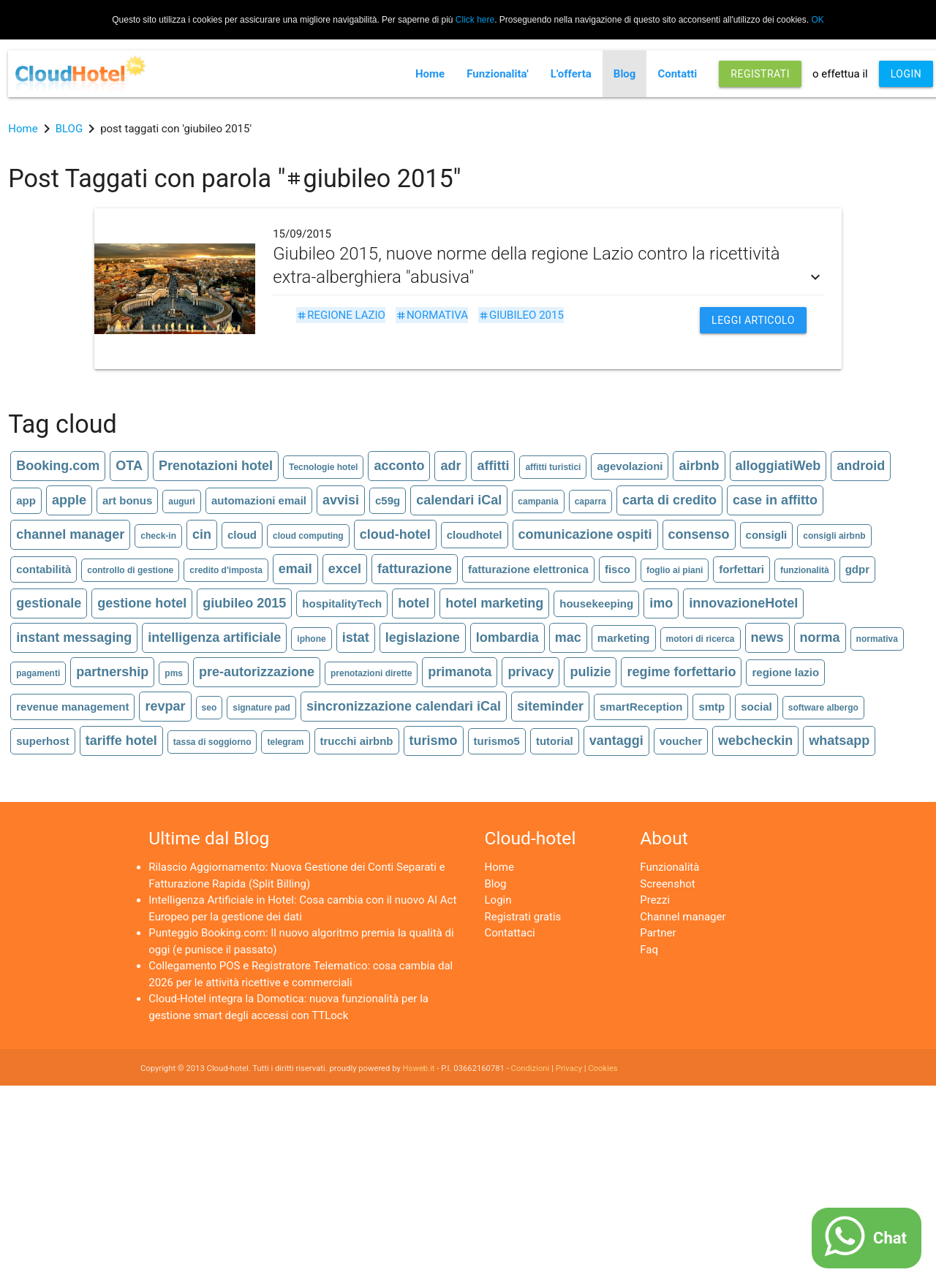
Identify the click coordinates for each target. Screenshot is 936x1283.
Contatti (677, 73)
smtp (711, 706)
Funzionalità (669, 867)
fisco (617, 569)
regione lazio (340, 315)
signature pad (261, 708)
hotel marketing (494, 603)
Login (498, 900)
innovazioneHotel (743, 603)
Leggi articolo (753, 320)
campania (538, 501)
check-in (158, 536)
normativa (432, 315)
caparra (590, 501)
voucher (681, 741)
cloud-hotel (395, 534)
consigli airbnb (834, 536)
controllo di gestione (130, 570)
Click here (475, 20)
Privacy (569, 1068)
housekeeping (596, 603)
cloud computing (308, 536)
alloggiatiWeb (778, 465)
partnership (112, 672)
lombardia (507, 637)
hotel (413, 603)
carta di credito (669, 500)
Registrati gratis (523, 916)
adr (450, 465)
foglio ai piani (674, 570)
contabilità (43, 569)
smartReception (641, 706)
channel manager (70, 534)
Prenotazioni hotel (216, 465)
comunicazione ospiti (585, 534)
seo (209, 708)
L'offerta (571, 73)
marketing (623, 638)
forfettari (741, 569)
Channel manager (682, 916)
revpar (165, 706)
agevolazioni (630, 466)
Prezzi (655, 900)
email (295, 568)
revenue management (72, 706)
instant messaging (74, 637)
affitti (493, 465)
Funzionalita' (498, 73)
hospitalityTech (342, 603)
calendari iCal (459, 500)
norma (820, 637)
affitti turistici (553, 467)
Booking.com (57, 465)
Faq (649, 949)
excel (344, 568)
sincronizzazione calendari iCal (403, 706)
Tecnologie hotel (323, 467)
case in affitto (775, 500)
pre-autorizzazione (256, 672)
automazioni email (258, 500)
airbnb (699, 465)
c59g (387, 500)
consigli (767, 535)
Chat (890, 1238)
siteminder (550, 706)
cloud (242, 535)
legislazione (422, 637)
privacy (530, 672)
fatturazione (414, 568)
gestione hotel (141, 603)
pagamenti (38, 673)
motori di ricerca (700, 639)
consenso (699, 534)
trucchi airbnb (356, 741)
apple (69, 500)
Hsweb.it (419, 1068)
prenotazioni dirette (371, 673)
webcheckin (755, 740)
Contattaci (510, 932)
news (767, 637)
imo (661, 603)
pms (174, 673)
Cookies (602, 1068)
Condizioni (530, 1068)
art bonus (127, 500)
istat (355, 637)
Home (430, 73)
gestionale (48, 603)
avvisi (340, 500)
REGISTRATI (760, 74)
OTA (129, 465)
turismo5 (497, 741)
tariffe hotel (121, 740)
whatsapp (839, 740)
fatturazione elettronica (528, 569)
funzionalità (804, 570)
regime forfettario (681, 672)
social (756, 706)
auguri (181, 501)
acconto (399, 465)
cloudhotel (474, 535)
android (861, 465)
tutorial (554, 741)
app (26, 500)
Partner (658, 932)
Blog (625, 73)
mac (568, 637)
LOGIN (906, 74)
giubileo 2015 (521, 315)
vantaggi (616, 740)
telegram (285, 742)
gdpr (857, 569)
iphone (311, 639)
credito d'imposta (226, 570)
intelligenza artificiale (214, 637)
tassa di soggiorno (212, 742)
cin (201, 534)
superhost (42, 741)
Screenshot (667, 883)
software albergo (823, 708)
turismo (434, 740)
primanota (459, 672)
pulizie (590, 672)
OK (817, 20)
